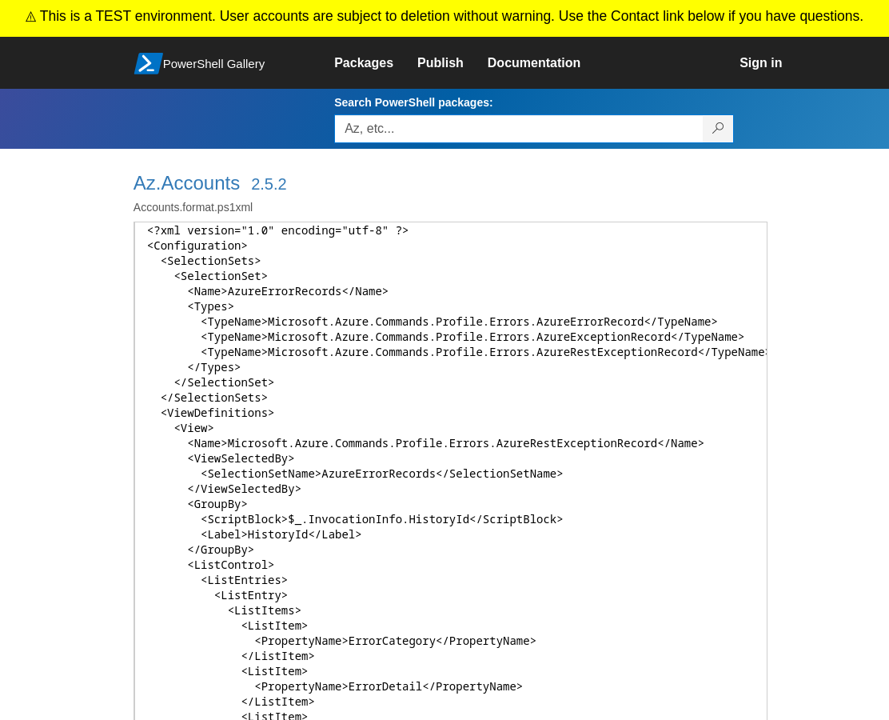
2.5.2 (268, 184)
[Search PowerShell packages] (718, 128)
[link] (375, 63)
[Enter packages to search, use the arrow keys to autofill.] (519, 128)
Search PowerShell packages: (413, 102)
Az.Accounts (187, 183)
